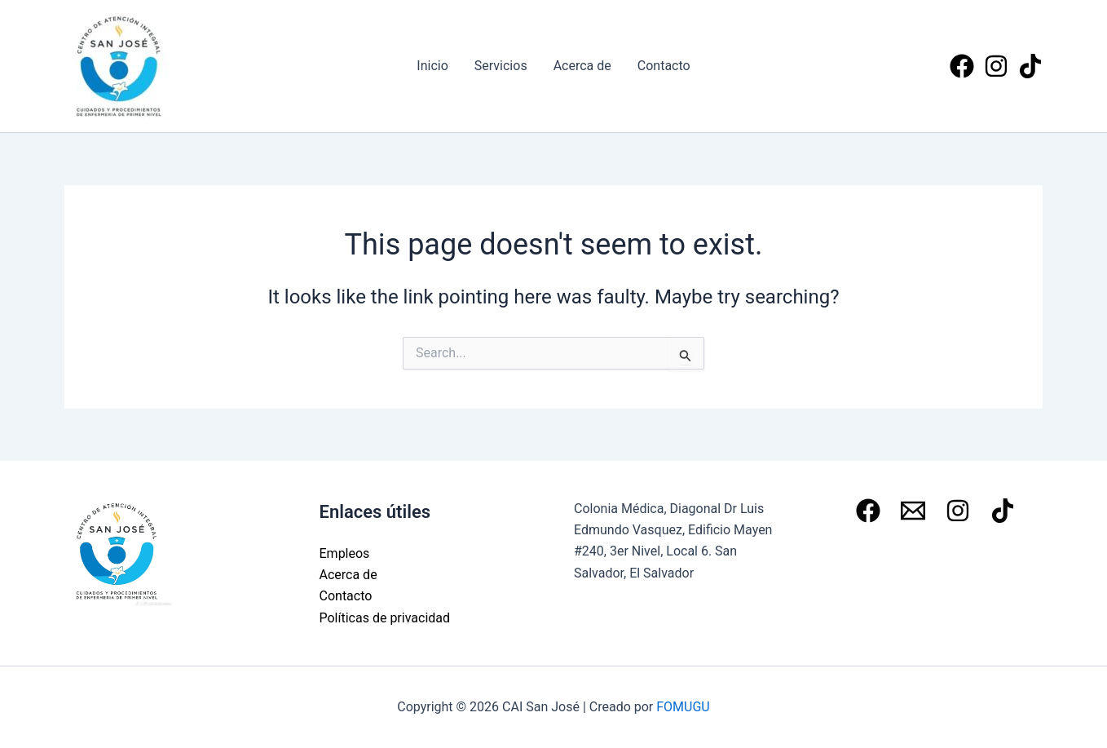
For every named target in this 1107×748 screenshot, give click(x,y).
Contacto (663, 65)
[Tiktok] (1030, 66)
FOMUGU (682, 707)
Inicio (432, 65)
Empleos (345, 553)
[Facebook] (962, 66)
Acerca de (582, 65)
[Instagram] (996, 66)
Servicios (500, 65)
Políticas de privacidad (385, 618)
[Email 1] (913, 510)
